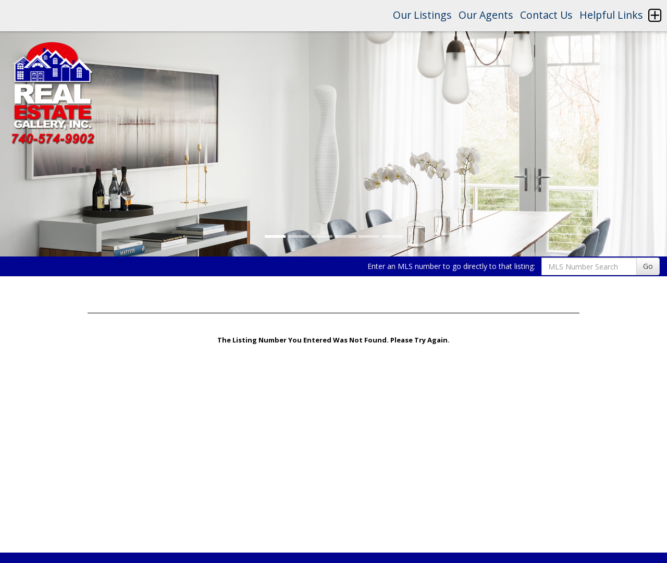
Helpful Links (611, 15)
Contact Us (546, 15)
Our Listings (422, 15)
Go (648, 266)
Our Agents (486, 15)
